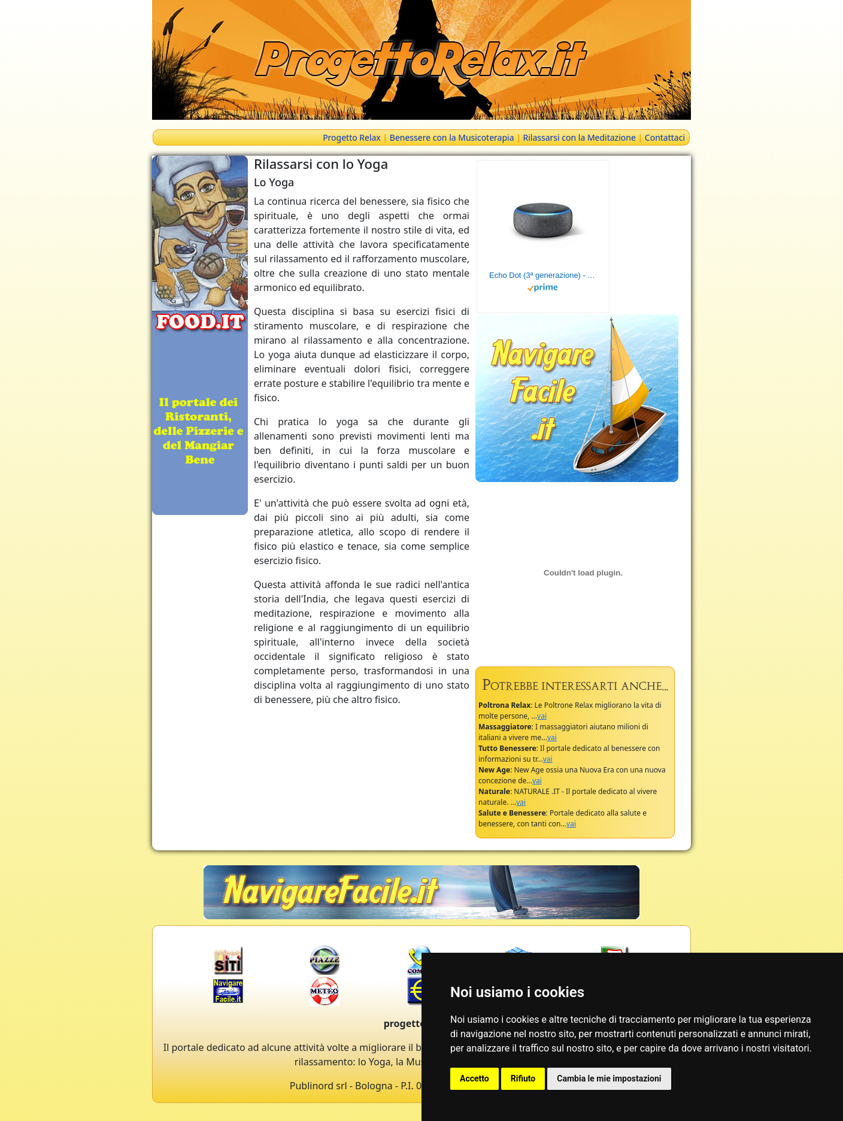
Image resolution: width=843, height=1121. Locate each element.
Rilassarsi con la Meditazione (579, 137)
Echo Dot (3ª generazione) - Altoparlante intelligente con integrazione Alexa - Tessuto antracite (543, 275)
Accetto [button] (474, 1078)
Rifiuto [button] (523, 1078)
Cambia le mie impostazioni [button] (609, 1078)
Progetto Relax (352, 137)
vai (542, 716)
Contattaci (665, 137)
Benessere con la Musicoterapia (452, 137)
